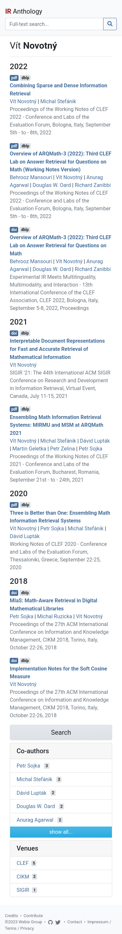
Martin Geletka (29, 449)
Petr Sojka (90, 449)
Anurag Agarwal (35, 820)
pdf (14, 78)
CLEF (23, 863)
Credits (11, 915)
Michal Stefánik (58, 101)
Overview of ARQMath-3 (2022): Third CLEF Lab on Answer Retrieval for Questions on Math (60, 245)
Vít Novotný (23, 101)
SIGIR (23, 890)
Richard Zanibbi (93, 185)
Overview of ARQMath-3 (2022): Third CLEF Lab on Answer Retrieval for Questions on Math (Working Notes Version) (60, 162)
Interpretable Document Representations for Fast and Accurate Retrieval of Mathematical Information (57, 349)
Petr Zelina (62, 449)
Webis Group (30, 921)
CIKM (23, 876)
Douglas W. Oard (52, 185)
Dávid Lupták (95, 441)
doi (14, 229)
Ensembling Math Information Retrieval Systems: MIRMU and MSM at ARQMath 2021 (56, 425)
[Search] (54, 24)
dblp (25, 78)
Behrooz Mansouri (31, 177)
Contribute (33, 915)
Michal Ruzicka (54, 616)
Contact (74, 921)
